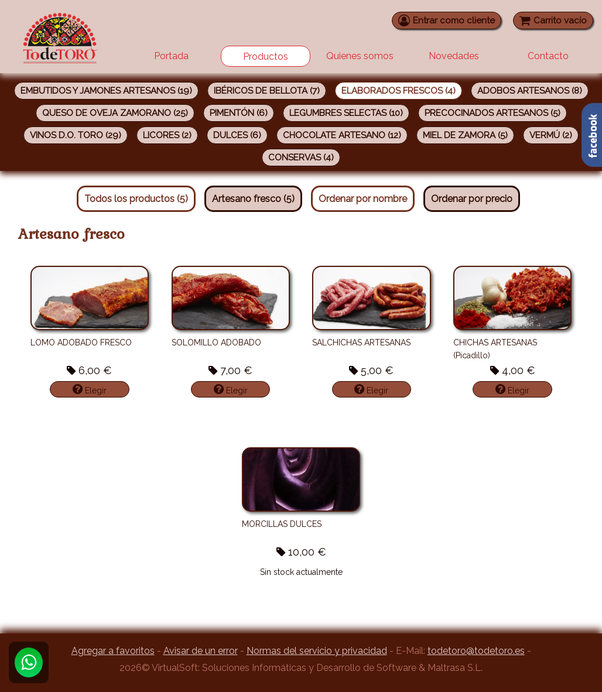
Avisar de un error (200, 650)
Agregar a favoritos (113, 650)
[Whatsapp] (29, 662)
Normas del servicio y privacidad (317, 650)
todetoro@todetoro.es (476, 650)
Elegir (90, 389)
